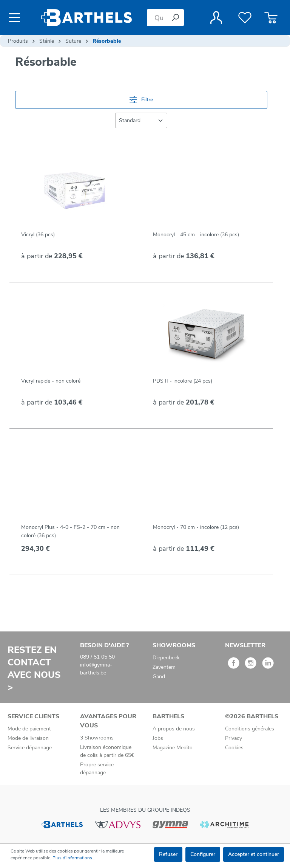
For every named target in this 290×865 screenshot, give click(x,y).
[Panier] (270, 18)
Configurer (202, 854)
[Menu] (17, 18)
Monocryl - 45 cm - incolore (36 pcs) (196, 234)
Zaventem (164, 667)
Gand (159, 676)
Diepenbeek (166, 657)
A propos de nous (174, 728)
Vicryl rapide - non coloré (50, 380)
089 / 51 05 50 (97, 656)
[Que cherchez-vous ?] (157, 17)
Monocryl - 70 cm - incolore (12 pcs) (196, 527)
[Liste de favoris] (244, 18)
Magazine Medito (173, 747)
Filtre (141, 99)
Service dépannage (30, 747)
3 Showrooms (97, 737)
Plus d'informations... (74, 858)
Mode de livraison (28, 738)
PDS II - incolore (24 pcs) (182, 380)
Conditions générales (249, 728)
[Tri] (141, 120)
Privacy (233, 738)
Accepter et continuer (253, 854)
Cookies (234, 747)
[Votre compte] (216, 18)
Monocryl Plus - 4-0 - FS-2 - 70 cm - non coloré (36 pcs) (70, 531)
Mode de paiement (29, 728)
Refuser (168, 854)
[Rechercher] (175, 17)
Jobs (158, 738)
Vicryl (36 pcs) (38, 234)
